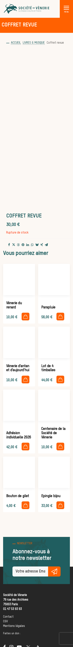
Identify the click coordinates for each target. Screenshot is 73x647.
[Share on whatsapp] (32, 244)
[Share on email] (46, 244)
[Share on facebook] (9, 244)
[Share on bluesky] (37, 244)
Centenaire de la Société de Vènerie (53, 433)
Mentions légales (14, 626)
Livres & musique (34, 42)
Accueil (16, 42)
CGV (5, 621)
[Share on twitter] (13, 244)
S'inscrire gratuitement (54, 571)
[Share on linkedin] (27, 244)
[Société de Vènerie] (27, 9)
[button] (66, 7)
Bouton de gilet (17, 496)
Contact (8, 616)
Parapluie (48, 307)
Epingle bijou (50, 496)
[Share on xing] (41, 244)
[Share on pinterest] (23, 244)
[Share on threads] (18, 245)
